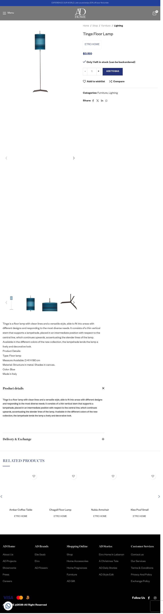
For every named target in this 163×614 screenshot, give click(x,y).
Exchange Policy (140, 581)
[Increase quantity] (98, 71)
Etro (37, 561)
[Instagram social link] (155, 598)
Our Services (138, 561)
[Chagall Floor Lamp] (60, 489)
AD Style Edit (106, 575)
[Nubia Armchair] (100, 489)
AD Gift (71, 581)
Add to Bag (112, 71)
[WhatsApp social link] (106, 101)
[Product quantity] (91, 71)
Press (6, 575)
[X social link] (97, 101)
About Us (8, 555)
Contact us (137, 555)
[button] (6, 158)
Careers (7, 581)
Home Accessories (77, 561)
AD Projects (9, 561)
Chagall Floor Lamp (60, 510)
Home (86, 26)
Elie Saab (40, 555)
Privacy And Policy (141, 575)
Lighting (118, 26)
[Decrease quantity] (85, 71)
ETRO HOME (92, 44)
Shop (95, 26)
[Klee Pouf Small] (139, 489)
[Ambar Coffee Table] (20, 489)
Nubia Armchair (100, 510)
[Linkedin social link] (102, 101)
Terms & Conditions (142, 568)
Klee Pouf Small (139, 510)
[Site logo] (80, 13)
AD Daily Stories (108, 568)
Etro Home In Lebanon (111, 555)
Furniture (106, 26)
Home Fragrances (77, 568)
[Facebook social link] (93, 101)
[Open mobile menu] (8, 13)
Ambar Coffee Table (20, 510)
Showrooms (9, 568)
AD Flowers (41, 568)
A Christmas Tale (108, 561)
